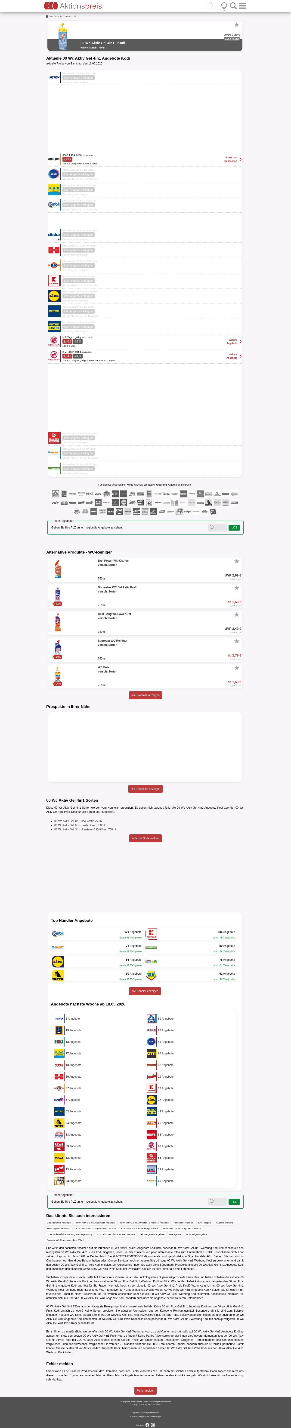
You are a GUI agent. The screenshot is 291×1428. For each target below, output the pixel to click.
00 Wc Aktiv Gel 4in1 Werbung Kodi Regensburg (69, 1234)
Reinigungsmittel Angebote (152, 1234)
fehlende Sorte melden (146, 838)
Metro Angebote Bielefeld (58, 1228)
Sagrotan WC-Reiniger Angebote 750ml (65, 1240)
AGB (145, 1413)
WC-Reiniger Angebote (196, 1234)
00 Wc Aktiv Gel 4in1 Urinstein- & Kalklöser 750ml (85, 829)
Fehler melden (146, 1390)
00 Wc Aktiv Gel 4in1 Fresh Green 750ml (79, 825)
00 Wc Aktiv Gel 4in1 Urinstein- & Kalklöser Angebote (144, 1223)
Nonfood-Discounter (59, 16)
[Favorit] (236, 24)
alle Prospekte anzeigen (145, 789)
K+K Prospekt (204, 1223)
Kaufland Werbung (224, 1223)
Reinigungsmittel (114, 1306)
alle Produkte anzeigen (145, 695)
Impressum (137, 1413)
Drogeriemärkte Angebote (59, 1223)
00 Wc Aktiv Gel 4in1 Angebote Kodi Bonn (181, 1228)
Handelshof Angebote (183, 1223)
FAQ (140, 1417)
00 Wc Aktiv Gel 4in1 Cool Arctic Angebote (95, 1223)
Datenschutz (153, 1413)
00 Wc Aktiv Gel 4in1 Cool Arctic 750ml (78, 821)
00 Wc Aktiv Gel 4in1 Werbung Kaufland (139, 1228)
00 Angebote (175, 1234)
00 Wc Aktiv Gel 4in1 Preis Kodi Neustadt (116, 1234)
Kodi (73, 16)
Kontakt (133, 1417)
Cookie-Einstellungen (152, 1417)
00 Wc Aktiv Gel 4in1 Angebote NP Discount (95, 1228)
